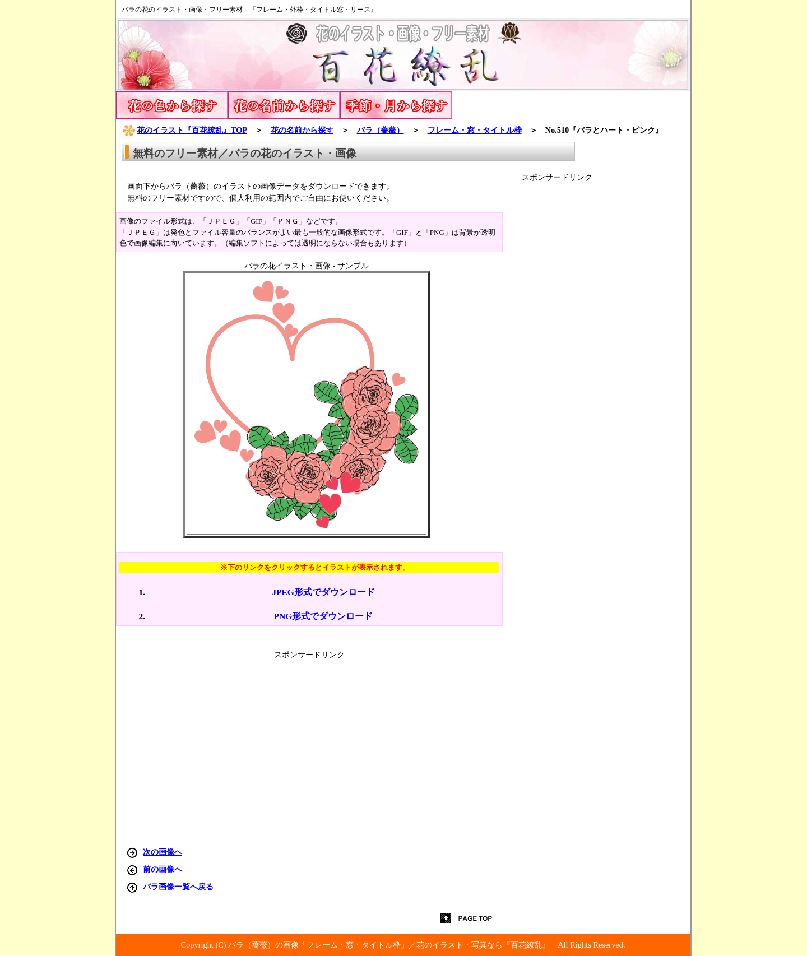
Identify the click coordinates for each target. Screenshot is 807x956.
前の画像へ (162, 869)
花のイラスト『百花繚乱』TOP (184, 130)
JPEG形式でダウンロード (323, 592)
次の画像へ (162, 851)
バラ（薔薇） (380, 130)
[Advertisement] (606, 351)
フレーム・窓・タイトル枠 (475, 130)
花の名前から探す (302, 130)
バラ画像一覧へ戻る (178, 886)
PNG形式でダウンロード (323, 616)
